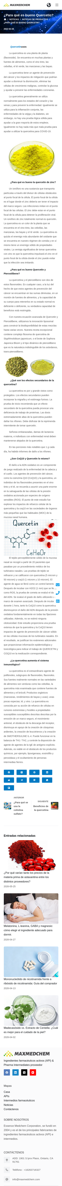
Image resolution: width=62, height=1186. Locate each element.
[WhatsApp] (47, 780)
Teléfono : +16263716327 (26, 1169)
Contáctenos (11, 1109)
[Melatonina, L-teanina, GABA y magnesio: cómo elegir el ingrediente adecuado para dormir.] (31, 908)
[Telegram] (22, 780)
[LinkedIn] (47, 772)
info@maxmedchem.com (26, 1179)
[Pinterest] (34, 772)
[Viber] (34, 780)
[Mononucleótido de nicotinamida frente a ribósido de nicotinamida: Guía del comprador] (31, 961)
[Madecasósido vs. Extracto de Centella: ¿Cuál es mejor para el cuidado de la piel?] (31, 1010)
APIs (6, 1096)
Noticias (8, 1105)
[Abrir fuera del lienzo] (56, 4)
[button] (49, 5)
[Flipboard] (9, 787)
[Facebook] (9, 772)
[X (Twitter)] (22, 772)
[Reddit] (9, 780)
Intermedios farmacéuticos (19, 1100)
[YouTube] (33, 1072)
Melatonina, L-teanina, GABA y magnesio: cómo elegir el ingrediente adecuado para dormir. (28, 930)
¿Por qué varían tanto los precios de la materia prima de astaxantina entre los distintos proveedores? (26, 877)
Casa (7, 1092)
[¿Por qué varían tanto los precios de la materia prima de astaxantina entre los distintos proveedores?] (31, 855)
